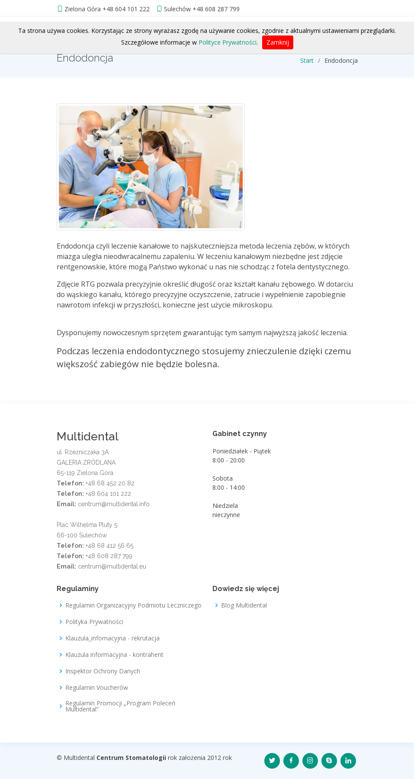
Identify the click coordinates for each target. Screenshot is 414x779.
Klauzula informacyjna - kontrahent (114, 655)
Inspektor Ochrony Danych (102, 671)
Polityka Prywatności (94, 622)
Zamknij (277, 42)
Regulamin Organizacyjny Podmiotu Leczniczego (133, 605)
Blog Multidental (244, 605)
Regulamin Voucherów (96, 688)
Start (307, 60)
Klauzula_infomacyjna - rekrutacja (112, 638)
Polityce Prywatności (228, 42)
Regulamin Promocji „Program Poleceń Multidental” (120, 706)
